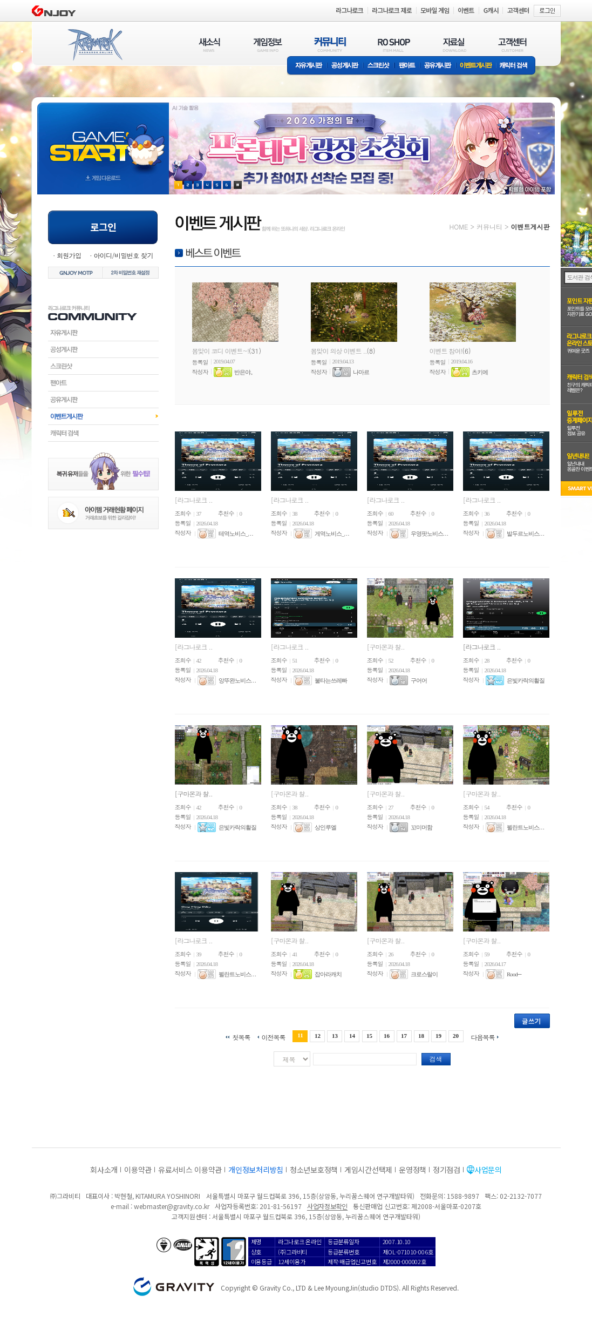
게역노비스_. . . (332, 533)
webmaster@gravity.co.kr (171, 1206)
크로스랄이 (424, 974)
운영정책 (412, 1169)
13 (335, 1035)
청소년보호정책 (314, 1169)
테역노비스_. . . (236, 533)
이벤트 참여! (446, 350)
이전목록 (273, 1036)
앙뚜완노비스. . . (237, 680)
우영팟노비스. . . (429, 533)
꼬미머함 (421, 827)
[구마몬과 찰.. (386, 646)
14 (352, 1035)
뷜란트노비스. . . (525, 827)
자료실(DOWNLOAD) (453, 44)
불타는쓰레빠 (331, 680)
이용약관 (138, 1169)
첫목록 (241, 1036)
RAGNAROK (94, 45)
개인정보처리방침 (255, 1169)
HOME (459, 226)
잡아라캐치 (328, 974)
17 (404, 1035)
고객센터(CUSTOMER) (512, 44)
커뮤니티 (489, 226)
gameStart (103, 138)
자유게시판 (307, 66)
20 (456, 1035)
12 (318, 1035)
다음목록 (483, 1036)
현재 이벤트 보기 (238, 185)
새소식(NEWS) (209, 44)
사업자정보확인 (327, 1206)
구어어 (419, 680)
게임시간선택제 (368, 1169)
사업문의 (488, 1169)
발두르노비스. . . (525, 533)
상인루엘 (325, 827)
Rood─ (514, 974)
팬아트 (407, 66)
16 (387, 1035)
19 (438, 1035)
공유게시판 (438, 66)
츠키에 (480, 372)
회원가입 (69, 255)
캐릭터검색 (103, 433)
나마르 (361, 372)
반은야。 (245, 372)
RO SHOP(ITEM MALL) (394, 44)
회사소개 (104, 1169)
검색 (436, 1058)
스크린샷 (379, 66)
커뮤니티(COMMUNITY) (330, 44)
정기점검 (446, 1169)
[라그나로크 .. (194, 499)
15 (369, 1035)
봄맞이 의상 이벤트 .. (339, 350)
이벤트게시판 (476, 66)
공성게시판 (345, 66)
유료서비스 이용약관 (190, 1169)
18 (421, 1035)
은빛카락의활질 (526, 680)
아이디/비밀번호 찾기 (123, 255)
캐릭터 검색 (516, 66)
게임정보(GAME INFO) (268, 44)
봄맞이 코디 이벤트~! (220, 350)
